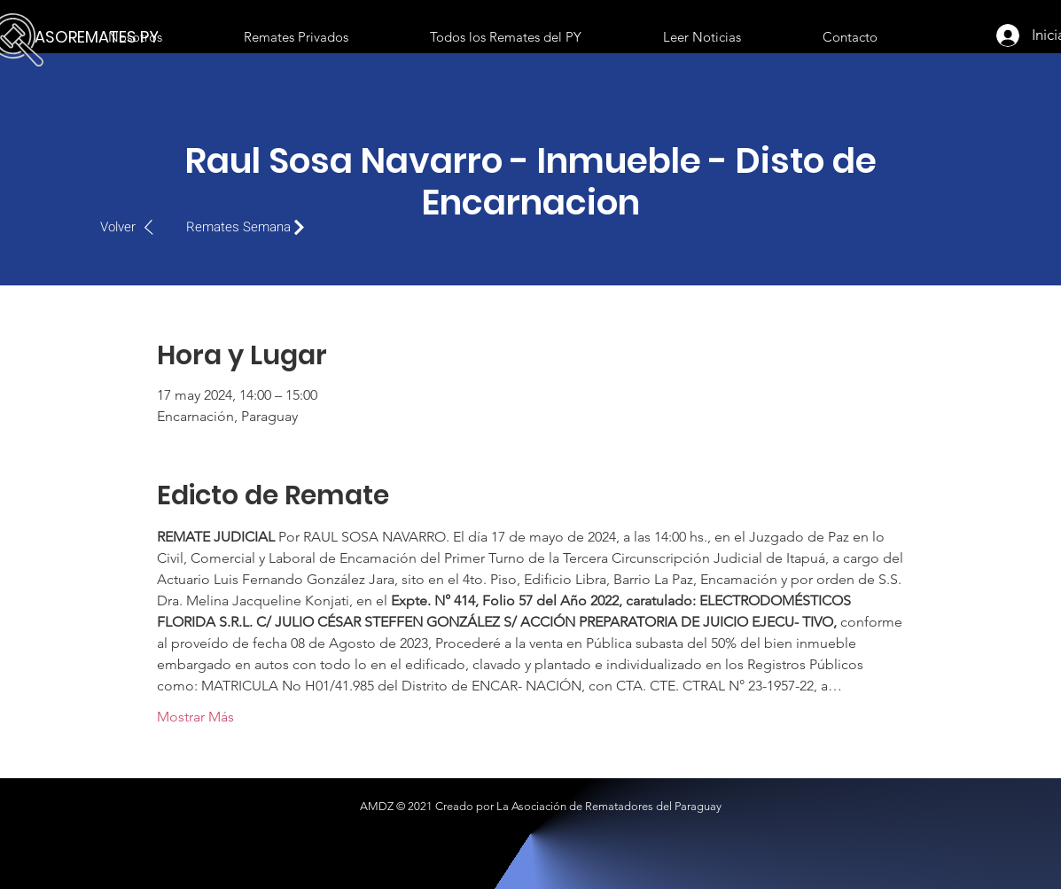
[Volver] (136, 227)
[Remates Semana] (250, 227)
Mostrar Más (195, 716)
